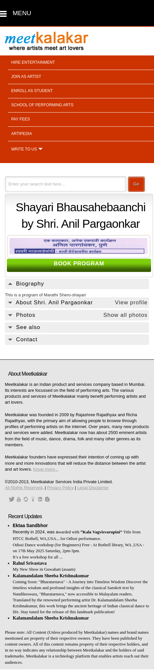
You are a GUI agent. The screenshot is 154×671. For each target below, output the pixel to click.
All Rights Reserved (23, 487)
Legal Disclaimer (93, 487)
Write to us (24, 149)
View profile (131, 302)
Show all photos (125, 315)
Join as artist (26, 76)
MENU (22, 13)
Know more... (46, 469)
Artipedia (21, 133)
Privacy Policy (60, 487)
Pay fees (20, 119)
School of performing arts (42, 105)
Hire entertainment (33, 62)
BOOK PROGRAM (79, 263)
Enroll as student (32, 90)
